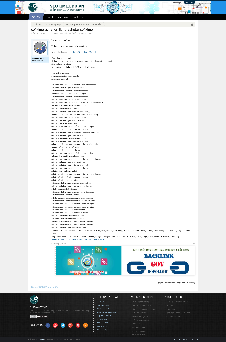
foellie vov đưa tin (138, 335)
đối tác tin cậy (102, 326)
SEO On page (102, 319)
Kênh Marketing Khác (140, 316)
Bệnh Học (170, 305)
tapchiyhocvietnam (139, 331)
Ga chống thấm (102, 330)
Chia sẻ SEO (37, 287)
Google (50, 17)
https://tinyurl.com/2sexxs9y (85, 52)
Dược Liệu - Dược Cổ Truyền (177, 302)
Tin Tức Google (102, 302)
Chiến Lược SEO (103, 309)
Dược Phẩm (170, 309)
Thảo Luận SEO (103, 305)
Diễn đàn (36, 17)
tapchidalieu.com (138, 328)
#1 (194, 244)
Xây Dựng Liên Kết (104, 316)
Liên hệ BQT (137, 324)
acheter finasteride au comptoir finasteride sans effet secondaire (78, 239)
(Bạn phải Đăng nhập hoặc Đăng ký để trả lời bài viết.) (176, 283)
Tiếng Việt (177, 339)
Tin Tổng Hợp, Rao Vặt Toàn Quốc (55, 33)
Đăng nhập (189, 2)
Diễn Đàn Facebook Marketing (143, 309)
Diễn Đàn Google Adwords (142, 305)
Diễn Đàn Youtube (139, 313)
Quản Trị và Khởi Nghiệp (141, 320)
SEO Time (40, 339)
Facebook (63, 17)
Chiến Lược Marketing (140, 302)
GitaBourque (81, 33)
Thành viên (77, 17)
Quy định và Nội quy (190, 339)
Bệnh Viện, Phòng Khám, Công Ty (179, 313)
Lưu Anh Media (102, 323)
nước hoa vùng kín (173, 316)
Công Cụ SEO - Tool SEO (106, 312)
